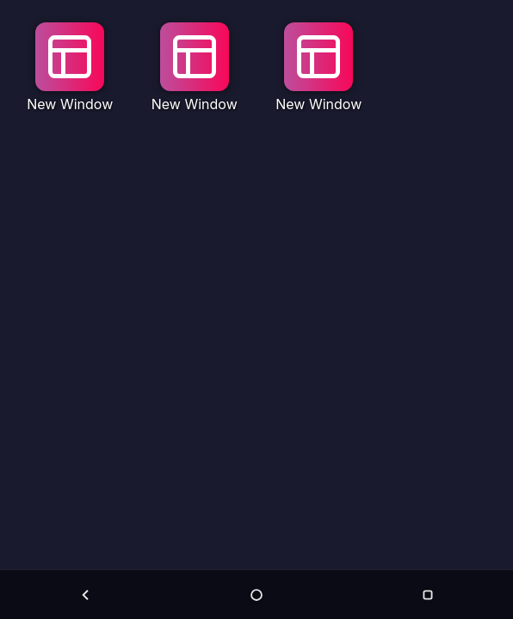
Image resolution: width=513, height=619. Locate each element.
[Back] (85, 595)
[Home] (256, 595)
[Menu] (427, 595)
